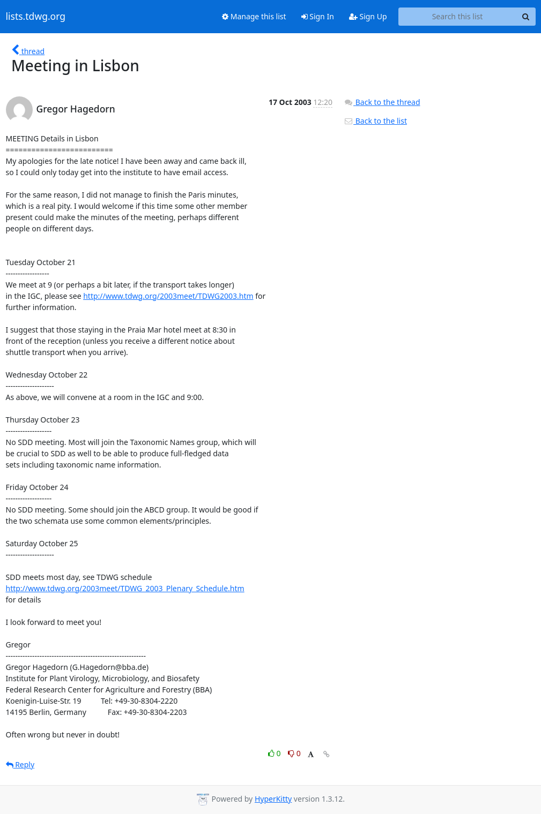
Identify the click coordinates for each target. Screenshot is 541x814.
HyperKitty (273, 799)
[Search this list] (457, 16)
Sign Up (368, 16)
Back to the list (375, 121)
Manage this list (254, 16)
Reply (20, 764)
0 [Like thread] (275, 753)
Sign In (317, 16)
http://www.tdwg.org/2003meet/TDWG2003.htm (168, 296)
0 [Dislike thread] (294, 753)
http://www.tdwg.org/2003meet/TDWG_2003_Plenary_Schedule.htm (125, 588)
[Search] (526, 16)
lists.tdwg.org (36, 16)
